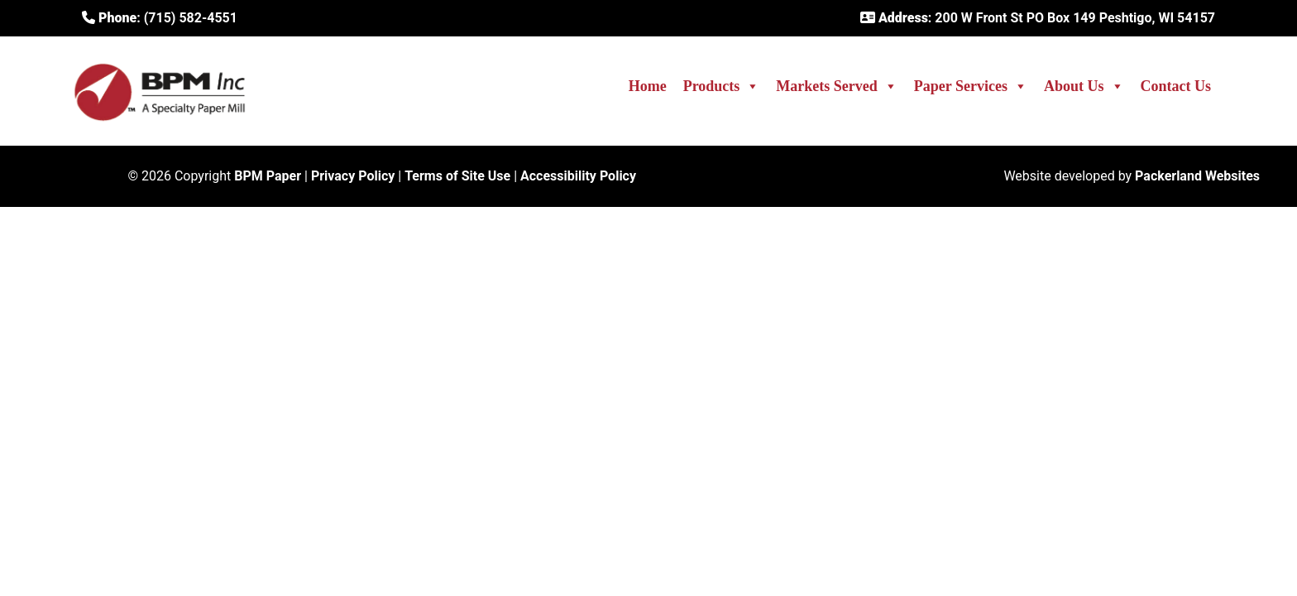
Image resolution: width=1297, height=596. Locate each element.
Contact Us (1176, 86)
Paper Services (970, 86)
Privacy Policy (353, 176)
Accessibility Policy (578, 176)
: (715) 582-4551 (159, 18)
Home (648, 86)
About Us (1084, 86)
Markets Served (836, 86)
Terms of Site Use (457, 176)
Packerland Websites (1197, 176)
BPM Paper (267, 176)
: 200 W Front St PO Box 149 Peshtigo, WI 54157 (1037, 18)
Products (721, 86)
